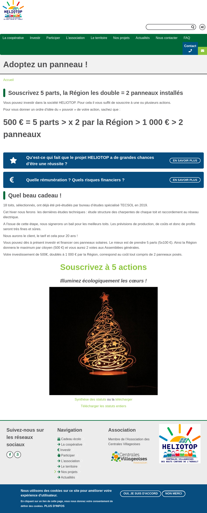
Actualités (143, 38)
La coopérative (13, 38)
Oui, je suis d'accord (141, 494)
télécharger (123, 399)
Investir (35, 38)
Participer (53, 38)
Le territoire (99, 38)
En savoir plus (185, 160)
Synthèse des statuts (90, 399)
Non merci (173, 494)
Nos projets (121, 38)
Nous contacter (166, 38)
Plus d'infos (54, 506)
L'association (75, 38)
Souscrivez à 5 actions (103, 267)
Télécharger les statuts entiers (103, 406)
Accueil (8, 80)
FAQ (187, 38)
